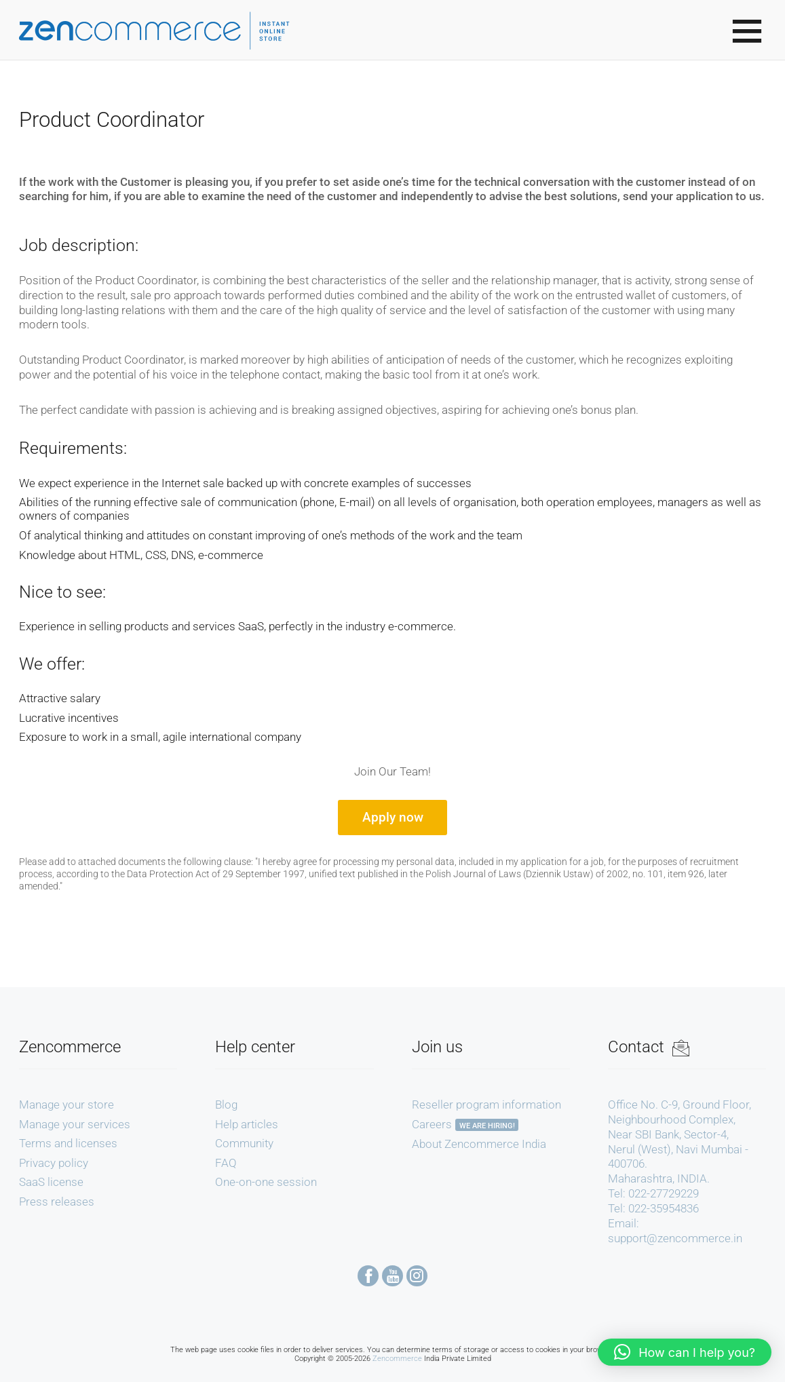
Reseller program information (486, 1104)
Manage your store (66, 1104)
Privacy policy (53, 1163)
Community (244, 1143)
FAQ (226, 1163)
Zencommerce (397, 1358)
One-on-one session (266, 1182)
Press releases (56, 1201)
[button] (684, 1352)
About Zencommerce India (479, 1144)
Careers (432, 1124)
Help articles (246, 1124)
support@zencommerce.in (675, 1238)
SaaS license (51, 1182)
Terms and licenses (68, 1143)
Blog (226, 1104)
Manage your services (74, 1124)
